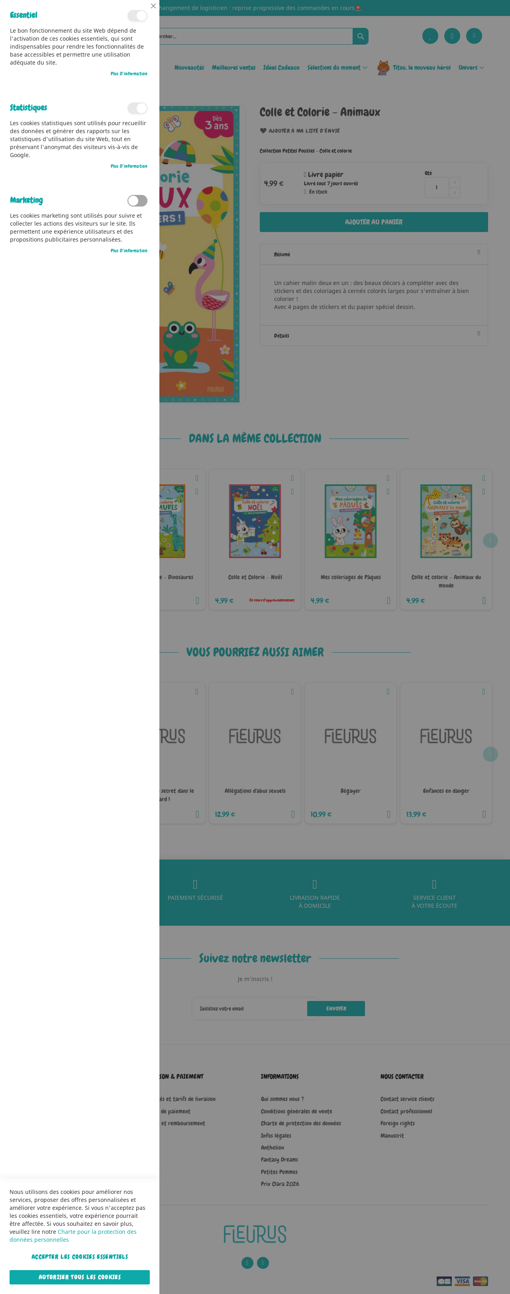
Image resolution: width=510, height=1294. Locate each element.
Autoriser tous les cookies (80, 1277)
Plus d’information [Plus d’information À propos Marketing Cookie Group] (129, 251)
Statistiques (137, 108)
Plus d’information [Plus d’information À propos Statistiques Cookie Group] (129, 166)
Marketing (137, 200)
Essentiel (137, 16)
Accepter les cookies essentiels (79, 1257)
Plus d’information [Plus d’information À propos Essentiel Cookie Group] (129, 74)
